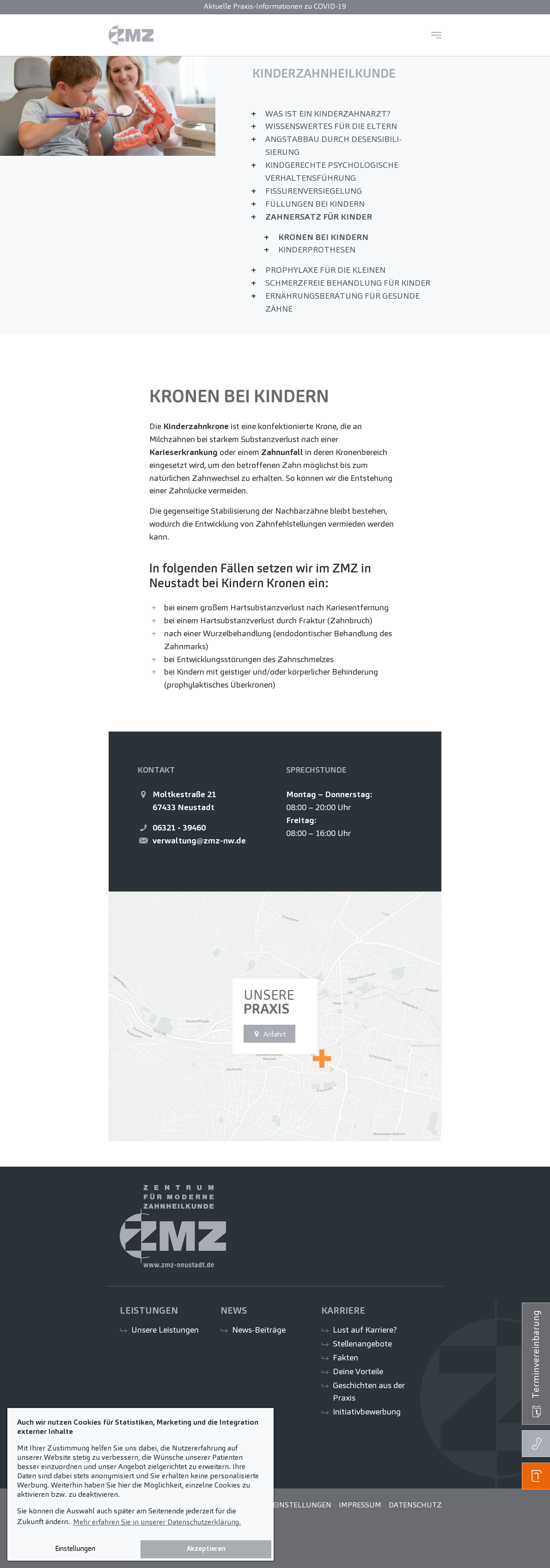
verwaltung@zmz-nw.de (199, 840)
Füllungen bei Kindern (315, 203)
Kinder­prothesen (316, 249)
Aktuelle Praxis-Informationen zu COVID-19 (275, 6)
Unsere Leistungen (165, 1329)
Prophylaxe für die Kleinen (325, 269)
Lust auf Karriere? (365, 1329)
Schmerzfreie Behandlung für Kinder (347, 282)
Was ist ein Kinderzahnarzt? (328, 113)
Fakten (345, 1357)
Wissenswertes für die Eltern (331, 126)
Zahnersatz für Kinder (318, 216)
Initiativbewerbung (367, 1411)
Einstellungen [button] (75, 1548)
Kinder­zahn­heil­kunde (324, 73)
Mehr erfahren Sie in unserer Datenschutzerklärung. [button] (157, 1522)
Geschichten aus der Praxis (369, 1391)
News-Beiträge (259, 1329)
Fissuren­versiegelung (313, 190)
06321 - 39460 (179, 827)
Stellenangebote (362, 1343)
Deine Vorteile (358, 1371)
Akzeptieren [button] (206, 1548)
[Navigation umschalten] (436, 35)
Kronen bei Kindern (323, 237)
